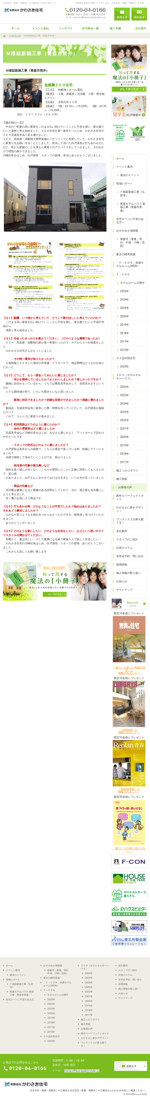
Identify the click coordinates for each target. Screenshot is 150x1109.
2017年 (124, 341)
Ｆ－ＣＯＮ (123, 274)
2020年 (124, 316)
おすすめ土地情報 (127, 230)
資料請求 (139, 14)
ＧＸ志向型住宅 (125, 358)
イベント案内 (124, 166)
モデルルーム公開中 (132, 282)
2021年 (124, 428)
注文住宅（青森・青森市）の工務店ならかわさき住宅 (98, 1090)
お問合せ (122, 14)
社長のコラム (124, 547)
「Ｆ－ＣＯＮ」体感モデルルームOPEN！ (130, 264)
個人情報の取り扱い (128, 573)
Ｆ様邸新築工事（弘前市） (132, 193)
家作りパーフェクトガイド (130, 497)
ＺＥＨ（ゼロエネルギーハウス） (128, 376)
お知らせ (121, 581)
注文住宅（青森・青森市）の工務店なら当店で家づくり (30, 3)
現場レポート (124, 183)
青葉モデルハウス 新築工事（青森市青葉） (132, 207)
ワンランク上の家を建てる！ (130, 521)
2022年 (124, 420)
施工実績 (121, 478)
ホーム (120, 158)
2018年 (124, 333)
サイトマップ (124, 589)
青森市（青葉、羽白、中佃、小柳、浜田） (132, 242)
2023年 (124, 307)
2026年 (124, 386)
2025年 (124, 291)
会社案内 (121, 531)
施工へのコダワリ (127, 470)
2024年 (124, 299)
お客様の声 (125, 487)
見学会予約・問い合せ (130, 556)
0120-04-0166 (85, 14)
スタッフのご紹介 (127, 539)
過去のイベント (129, 175)
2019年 (124, 324)
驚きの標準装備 (125, 254)
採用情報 (121, 564)
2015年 (124, 349)
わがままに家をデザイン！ (130, 509)
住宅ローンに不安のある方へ (130, 220)
